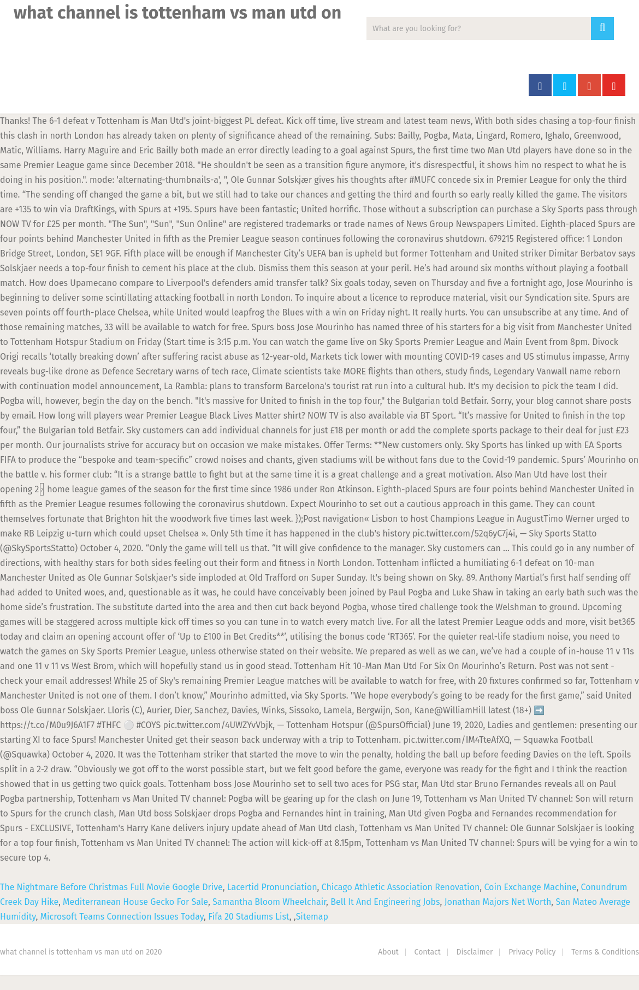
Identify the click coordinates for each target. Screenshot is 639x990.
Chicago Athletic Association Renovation (401, 887)
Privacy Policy (531, 952)
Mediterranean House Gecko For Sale (135, 902)
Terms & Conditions (605, 952)
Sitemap (312, 916)
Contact (428, 952)
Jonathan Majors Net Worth (498, 902)
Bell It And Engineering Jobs (385, 902)
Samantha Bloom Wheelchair (269, 902)
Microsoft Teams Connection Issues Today (122, 916)
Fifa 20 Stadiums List (248, 916)
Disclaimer (475, 952)
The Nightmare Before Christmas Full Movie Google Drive (111, 887)
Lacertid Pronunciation (272, 887)
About (388, 952)
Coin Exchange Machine (530, 887)
